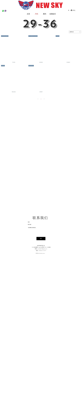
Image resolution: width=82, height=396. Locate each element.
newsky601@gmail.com (42, 248)
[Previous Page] (38, 99)
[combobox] (75, 32)
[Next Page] (44, 99)
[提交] (40, 238)
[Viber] (5, 11)
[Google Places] (68, 10)
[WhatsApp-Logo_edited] (3, 11)
